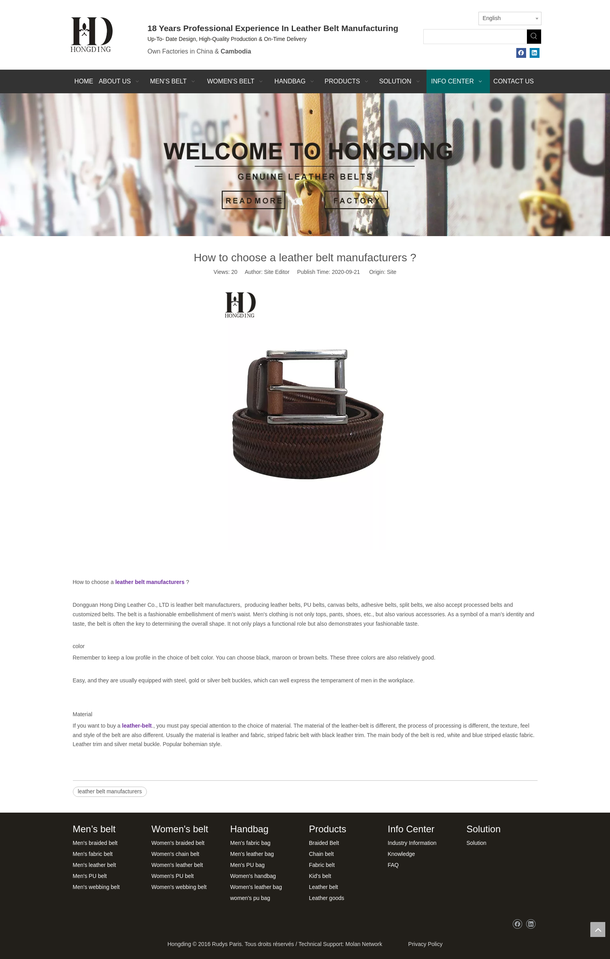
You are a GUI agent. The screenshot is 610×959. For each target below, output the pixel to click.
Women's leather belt (177, 865)
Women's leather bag (256, 887)
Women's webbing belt (179, 887)
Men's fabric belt (93, 854)
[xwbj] (305, 164)
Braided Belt (324, 843)
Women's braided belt (178, 843)
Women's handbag (253, 876)
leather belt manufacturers (110, 791)
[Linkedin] (535, 53)
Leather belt (323, 887)
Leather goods (327, 898)
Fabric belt (322, 865)
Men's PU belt (90, 876)
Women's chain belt (175, 854)
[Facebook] (521, 53)
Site (392, 272)
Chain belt (321, 854)
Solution (477, 843)
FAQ (393, 865)
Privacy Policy (424, 944)
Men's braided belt (95, 843)
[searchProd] (475, 37)
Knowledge (401, 854)
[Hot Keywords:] (534, 37)
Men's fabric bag (250, 843)
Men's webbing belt (96, 887)
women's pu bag (250, 898)
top (597, 929)
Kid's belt (320, 876)
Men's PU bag (247, 865)
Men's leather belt (94, 865)
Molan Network (363, 944)
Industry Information (412, 843)
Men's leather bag (252, 854)
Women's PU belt (173, 876)
